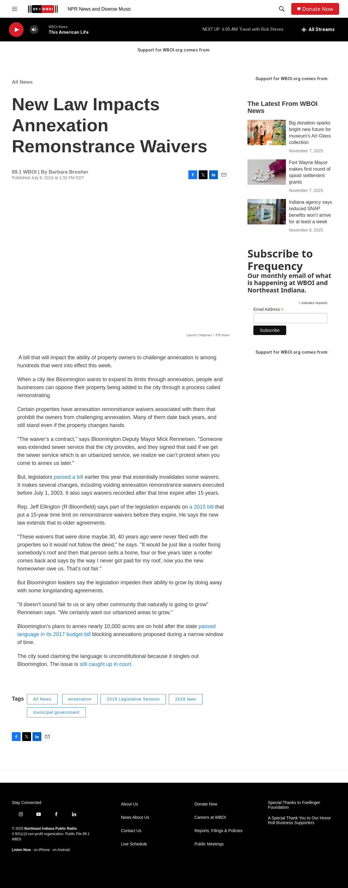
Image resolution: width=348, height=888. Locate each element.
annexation (80, 699)
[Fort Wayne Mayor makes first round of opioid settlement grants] (266, 172)
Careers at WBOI (210, 817)
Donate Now (317, 9)
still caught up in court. (105, 664)
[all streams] (318, 29)
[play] (16, 29)
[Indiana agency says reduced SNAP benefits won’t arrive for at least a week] (266, 211)
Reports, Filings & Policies (219, 831)
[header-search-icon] (281, 9)
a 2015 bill (201, 507)
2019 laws (185, 699)
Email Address (268, 309)
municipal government (56, 712)
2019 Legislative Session (133, 699)
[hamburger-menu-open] (14, 9)
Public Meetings (209, 844)
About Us (129, 804)
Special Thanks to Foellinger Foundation (294, 805)
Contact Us (131, 831)
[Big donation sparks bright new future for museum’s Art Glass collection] (266, 132)
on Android (61, 850)
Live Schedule (134, 844)
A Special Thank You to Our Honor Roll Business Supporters (299, 820)
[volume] (34, 29)
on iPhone (42, 850)
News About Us (135, 817)
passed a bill (68, 477)
